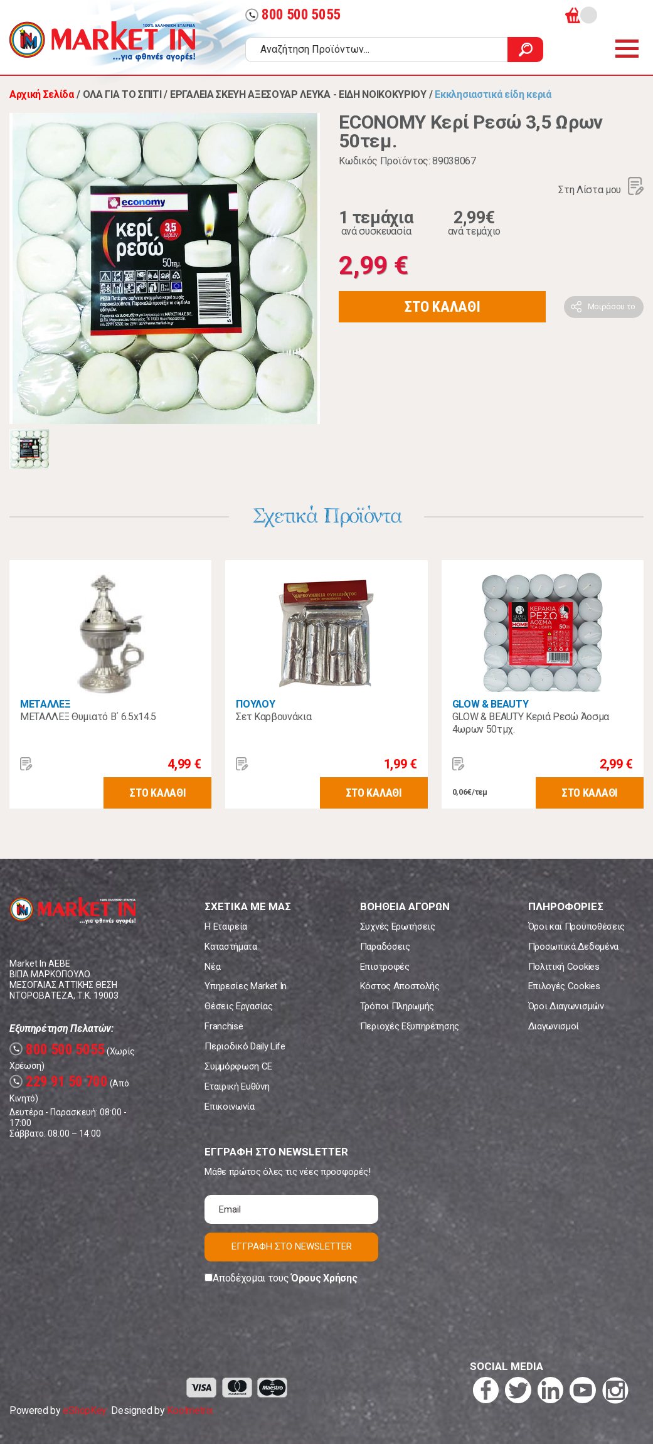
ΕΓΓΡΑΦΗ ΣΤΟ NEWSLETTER (291, 1246)
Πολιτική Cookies (564, 966)
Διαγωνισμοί (553, 1026)
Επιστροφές (385, 966)
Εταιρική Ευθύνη (236, 1086)
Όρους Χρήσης (324, 1278)
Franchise (223, 1026)
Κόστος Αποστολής (400, 986)
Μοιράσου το (611, 306)
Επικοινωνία (229, 1106)
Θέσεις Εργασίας (238, 1006)
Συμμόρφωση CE (238, 1066)
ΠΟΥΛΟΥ (255, 704)
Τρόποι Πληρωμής (397, 1006)
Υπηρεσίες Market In (245, 986)
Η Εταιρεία (225, 926)
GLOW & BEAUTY (490, 704)
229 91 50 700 (58, 1081)
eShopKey (84, 1410)
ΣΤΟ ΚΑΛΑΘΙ (442, 307)
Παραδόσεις (385, 946)
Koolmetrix (190, 1410)
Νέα (212, 966)
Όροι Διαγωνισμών (566, 1006)
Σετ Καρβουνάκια (273, 717)
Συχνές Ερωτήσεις (397, 926)
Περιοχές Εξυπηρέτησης (409, 1026)
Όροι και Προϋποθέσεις (576, 926)
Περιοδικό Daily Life (244, 1046)
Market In (102, 41)
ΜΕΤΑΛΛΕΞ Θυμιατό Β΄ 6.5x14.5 (88, 717)
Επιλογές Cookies (564, 986)
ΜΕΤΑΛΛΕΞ (45, 704)
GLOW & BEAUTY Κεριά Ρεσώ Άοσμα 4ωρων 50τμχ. (530, 723)
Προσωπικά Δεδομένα (573, 946)
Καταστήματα (230, 946)
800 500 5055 (293, 14)
